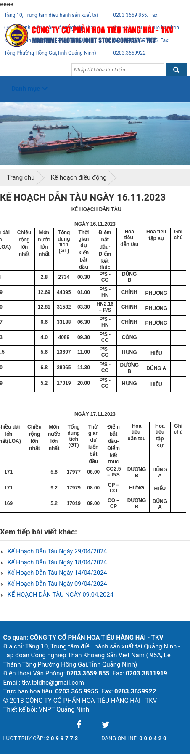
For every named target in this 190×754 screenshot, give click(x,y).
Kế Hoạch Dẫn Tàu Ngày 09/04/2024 (56, 583)
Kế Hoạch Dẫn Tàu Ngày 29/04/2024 (56, 551)
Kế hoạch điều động (79, 177)
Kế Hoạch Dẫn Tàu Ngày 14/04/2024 (56, 573)
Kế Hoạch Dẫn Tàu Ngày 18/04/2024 (56, 562)
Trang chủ (20, 177)
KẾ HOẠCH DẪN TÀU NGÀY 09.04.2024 (59, 594)
